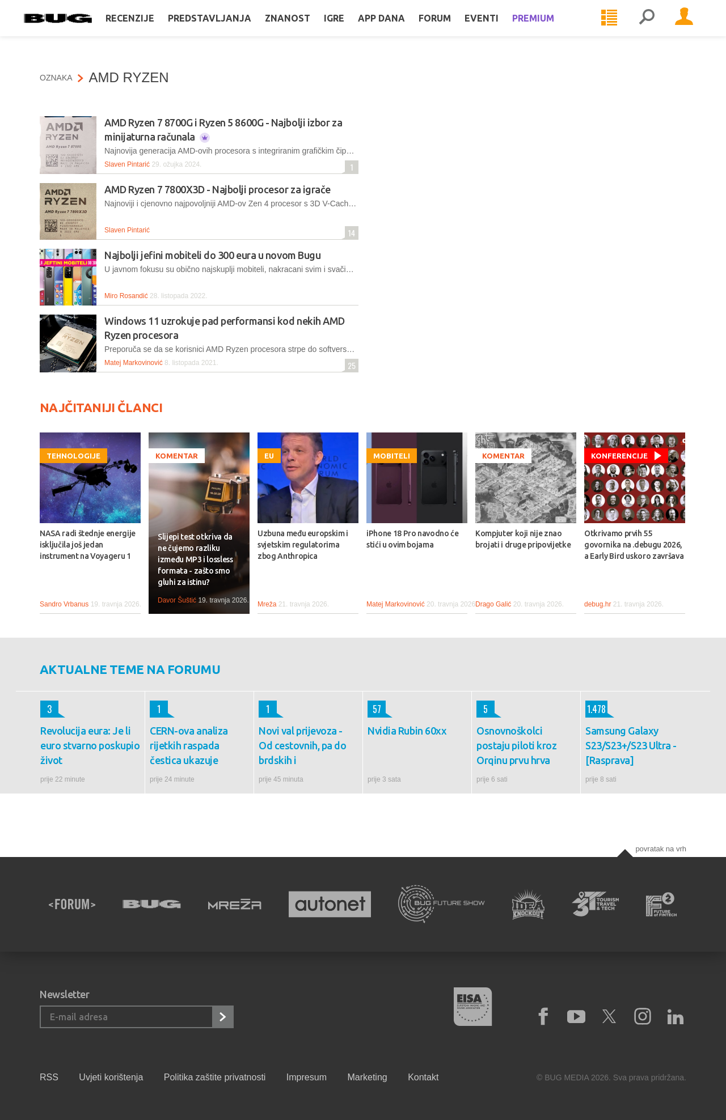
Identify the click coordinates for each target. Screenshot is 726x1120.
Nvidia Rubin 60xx (407, 730)
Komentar (176, 456)
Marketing (367, 1077)
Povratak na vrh (660, 849)
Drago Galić (493, 604)
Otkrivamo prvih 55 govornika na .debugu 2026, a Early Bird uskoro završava (633, 545)
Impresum (306, 1077)
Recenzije (145, 29)
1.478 (595, 709)
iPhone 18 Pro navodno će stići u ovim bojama (412, 539)
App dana (397, 29)
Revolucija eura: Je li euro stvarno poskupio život (90, 745)
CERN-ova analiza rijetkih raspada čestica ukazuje (189, 745)
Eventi (497, 29)
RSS (49, 1077)
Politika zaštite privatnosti (215, 1077)
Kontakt (423, 1077)
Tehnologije (73, 456)
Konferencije (619, 456)
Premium (549, 29)
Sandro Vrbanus (64, 604)
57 (374, 709)
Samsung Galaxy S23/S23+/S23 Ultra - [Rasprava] (631, 745)
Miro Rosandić (126, 296)
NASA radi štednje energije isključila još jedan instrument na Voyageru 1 (88, 545)
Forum (450, 29)
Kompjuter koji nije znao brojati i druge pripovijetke (523, 539)
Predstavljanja (225, 29)
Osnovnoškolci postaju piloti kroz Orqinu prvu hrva (516, 745)
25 (350, 365)
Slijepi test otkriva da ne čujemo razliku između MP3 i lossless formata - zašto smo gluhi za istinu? (195, 559)
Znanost (303, 29)
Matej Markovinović (133, 363)
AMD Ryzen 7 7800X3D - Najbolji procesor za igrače (217, 189)
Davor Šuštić (177, 600)
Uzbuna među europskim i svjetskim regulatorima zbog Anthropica (303, 545)
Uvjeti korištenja (111, 1077)
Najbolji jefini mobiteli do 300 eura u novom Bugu (212, 255)
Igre (350, 29)
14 (350, 233)
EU (269, 456)
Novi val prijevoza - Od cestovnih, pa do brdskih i (302, 745)
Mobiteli (391, 456)
